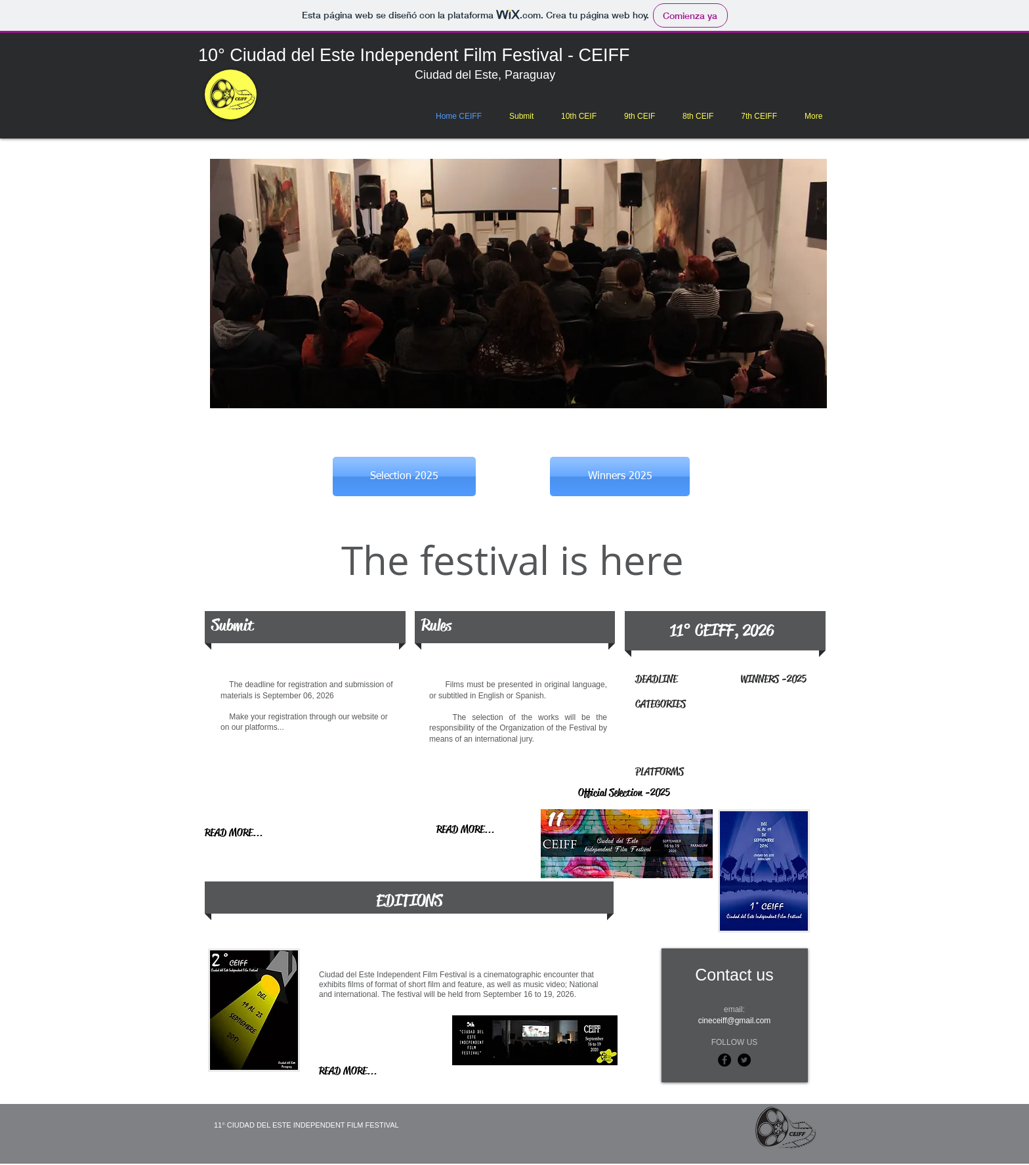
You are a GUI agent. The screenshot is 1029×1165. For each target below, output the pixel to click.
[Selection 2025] (404, 476)
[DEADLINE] (662, 679)
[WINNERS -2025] (780, 679)
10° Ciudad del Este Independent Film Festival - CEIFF (414, 55)
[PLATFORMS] (708, 772)
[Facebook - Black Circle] (724, 1060)
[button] (578, 116)
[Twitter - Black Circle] (744, 1060)
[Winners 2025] (620, 476)
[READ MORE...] (240, 833)
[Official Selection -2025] (647, 793)
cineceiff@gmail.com (734, 1020)
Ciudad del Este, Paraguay (488, 74)
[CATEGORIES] (720, 704)
